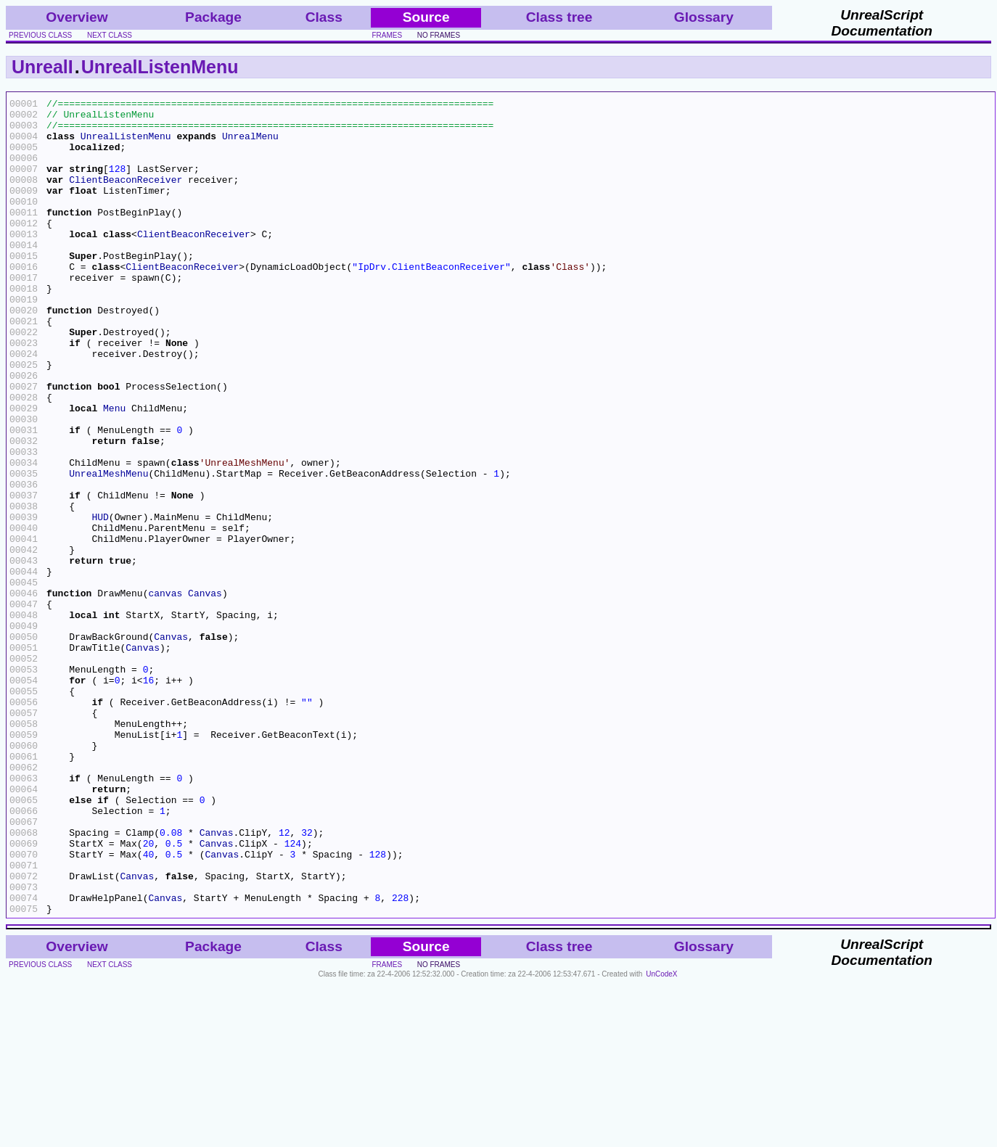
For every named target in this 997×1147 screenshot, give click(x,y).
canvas (165, 692)
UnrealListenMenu (160, 67)
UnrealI (42, 67)
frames (387, 35)
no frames (438, 35)
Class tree (559, 17)
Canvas (205, 692)
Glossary (704, 17)
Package (213, 17)
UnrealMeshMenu (108, 549)
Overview (76, 17)
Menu (114, 470)
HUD (99, 601)
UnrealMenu (250, 144)
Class (323, 17)
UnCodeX (661, 1137)
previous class (40, 35)
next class (109, 35)
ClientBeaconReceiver (125, 196)
